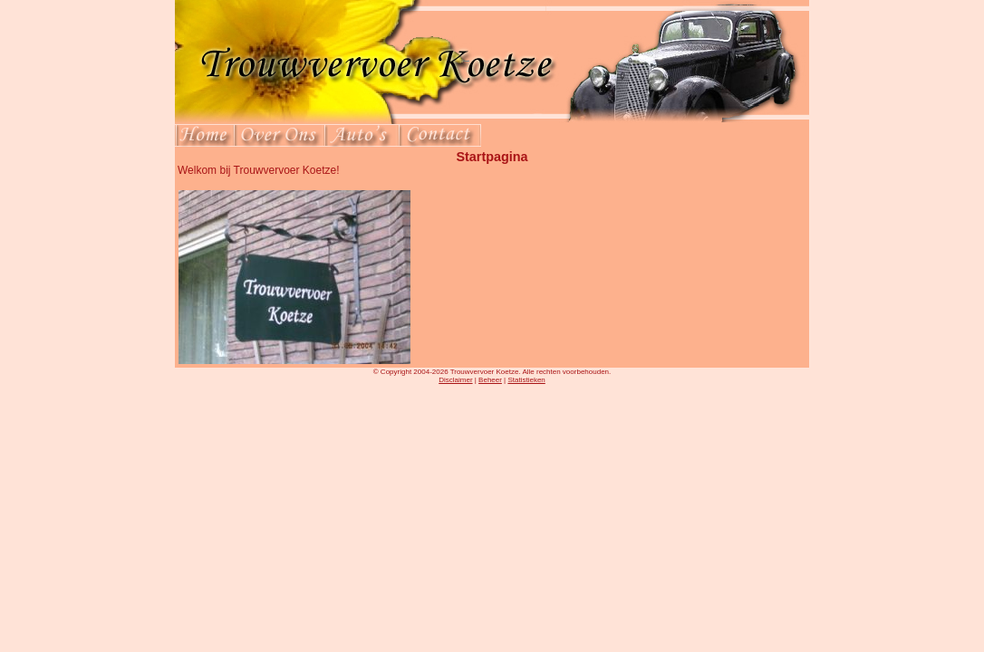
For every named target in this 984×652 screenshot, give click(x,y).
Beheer (490, 380)
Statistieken (526, 380)
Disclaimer (455, 380)
